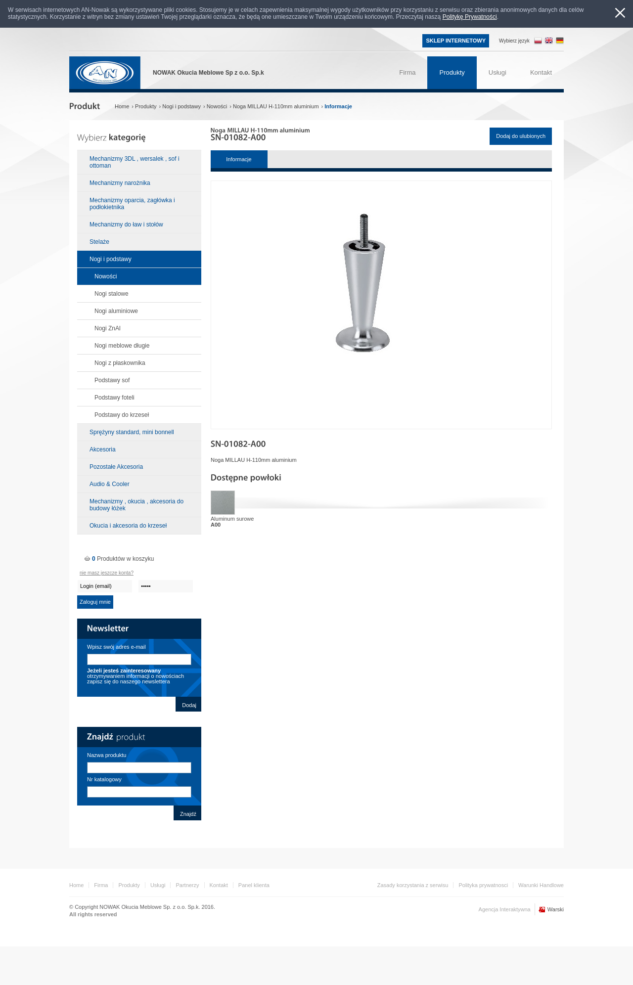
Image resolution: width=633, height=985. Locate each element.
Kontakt (219, 885)
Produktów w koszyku (123, 558)
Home (76, 885)
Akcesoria (103, 449)
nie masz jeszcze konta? (107, 573)
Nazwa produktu (107, 755)
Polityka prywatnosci (483, 885)
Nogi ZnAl (107, 328)
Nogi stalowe (111, 293)
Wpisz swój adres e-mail (116, 647)
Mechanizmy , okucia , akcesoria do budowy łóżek (136, 505)
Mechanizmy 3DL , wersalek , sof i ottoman (135, 162)
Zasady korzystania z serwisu (413, 885)
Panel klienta (254, 885)
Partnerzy (187, 885)
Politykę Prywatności (470, 16)
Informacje (238, 159)
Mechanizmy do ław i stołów (126, 224)
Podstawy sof (112, 380)
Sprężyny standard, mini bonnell (132, 432)
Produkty (128, 885)
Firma (101, 885)
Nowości (105, 276)
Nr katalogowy (104, 779)
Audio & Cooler (110, 484)
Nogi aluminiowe (116, 311)
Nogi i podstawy (111, 259)
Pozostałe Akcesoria (116, 466)
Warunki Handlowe (541, 885)
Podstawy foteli (114, 397)
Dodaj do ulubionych (520, 136)
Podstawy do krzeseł (121, 414)
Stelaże (99, 241)
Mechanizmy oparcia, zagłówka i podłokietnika (132, 204)
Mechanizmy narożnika (120, 182)
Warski (555, 909)
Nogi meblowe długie (121, 345)
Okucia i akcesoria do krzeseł (128, 525)
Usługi (158, 885)
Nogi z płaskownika (119, 362)
